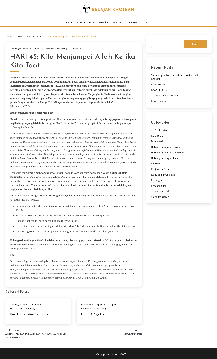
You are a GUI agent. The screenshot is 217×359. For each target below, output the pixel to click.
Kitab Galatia (158, 100)
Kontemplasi (84, 22)
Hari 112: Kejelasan (94, 314)
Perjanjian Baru (160, 169)
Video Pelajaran (160, 196)
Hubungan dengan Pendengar (27, 304)
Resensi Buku (158, 185)
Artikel (102, 22)
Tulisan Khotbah (160, 191)
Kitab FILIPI (158, 84)
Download (132, 22)
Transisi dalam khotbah (164, 95)
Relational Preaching (54, 49)
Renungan (75, 49)
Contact (146, 22)
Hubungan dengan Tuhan (24, 49)
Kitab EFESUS (159, 89)
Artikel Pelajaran (160, 130)
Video (116, 22)
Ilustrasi (155, 163)
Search (195, 44)
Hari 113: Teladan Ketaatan (29, 314)
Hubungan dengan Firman (166, 146)
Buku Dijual (157, 135)
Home (69, 22)
